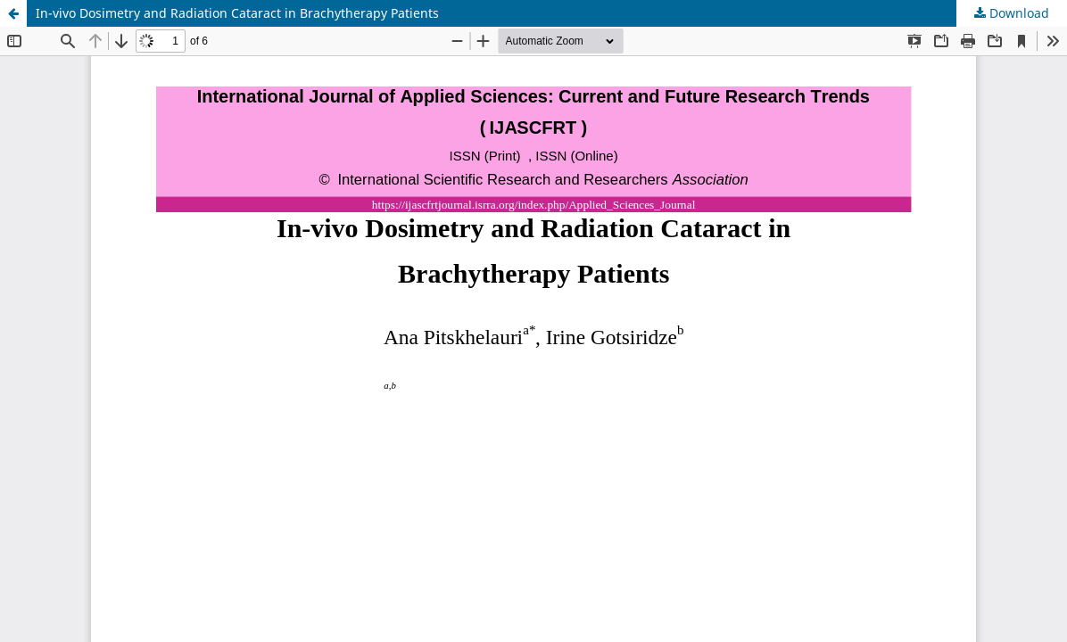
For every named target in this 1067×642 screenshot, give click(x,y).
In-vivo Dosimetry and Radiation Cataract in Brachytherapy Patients (237, 12)
